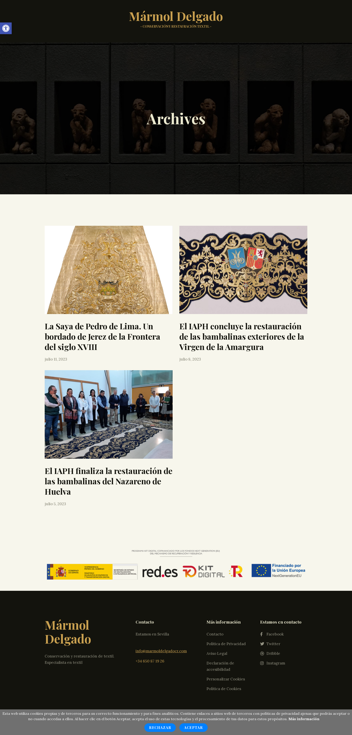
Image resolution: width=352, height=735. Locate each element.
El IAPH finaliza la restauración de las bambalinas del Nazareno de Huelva (108, 481)
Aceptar (193, 727)
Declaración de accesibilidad (220, 600)
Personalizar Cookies (226, 613)
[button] (6, 28)
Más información (303, 719)
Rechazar (160, 727)
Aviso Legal (217, 587)
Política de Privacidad (226, 577)
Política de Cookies (224, 622)
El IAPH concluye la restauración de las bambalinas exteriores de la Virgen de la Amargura (241, 336)
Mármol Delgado (176, 20)
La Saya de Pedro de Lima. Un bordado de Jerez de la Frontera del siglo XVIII (102, 336)
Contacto (215, 568)
